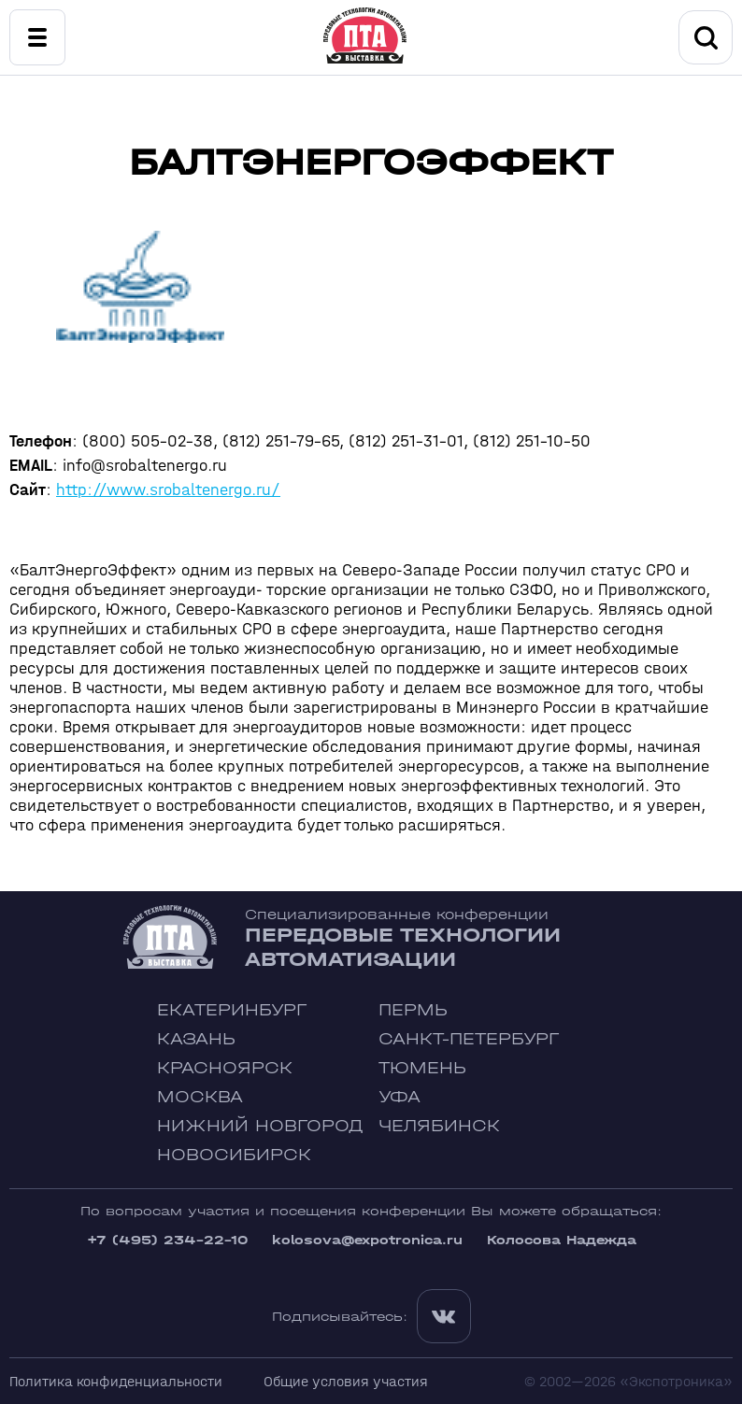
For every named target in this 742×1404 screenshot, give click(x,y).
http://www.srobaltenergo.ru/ (168, 490)
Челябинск (439, 1126)
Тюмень (422, 1068)
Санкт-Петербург (468, 1039)
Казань (196, 1039)
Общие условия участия (346, 1381)
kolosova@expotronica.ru (367, 1240)
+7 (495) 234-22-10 (167, 1240)
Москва (200, 1097)
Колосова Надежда (561, 1240)
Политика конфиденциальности (115, 1381)
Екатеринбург (232, 1010)
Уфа (399, 1097)
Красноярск (225, 1068)
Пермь (413, 1010)
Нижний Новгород (260, 1126)
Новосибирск (234, 1155)
